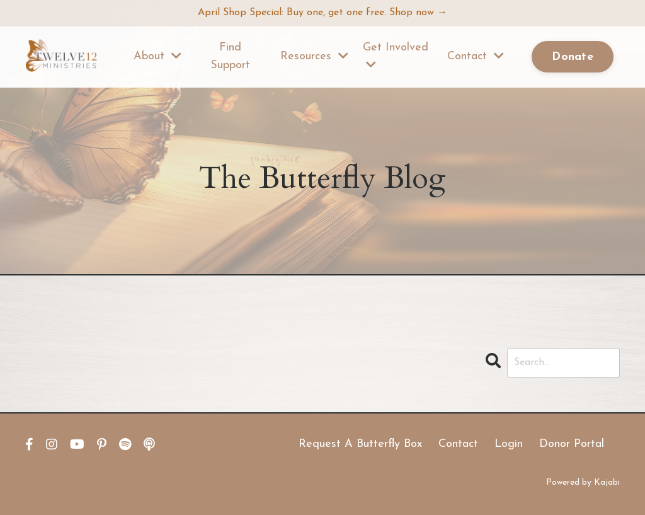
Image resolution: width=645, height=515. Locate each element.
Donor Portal (571, 444)
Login (508, 444)
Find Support (230, 57)
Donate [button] (572, 57)
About (157, 56)
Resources (314, 56)
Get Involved (395, 56)
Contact (475, 56)
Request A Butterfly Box (360, 444)
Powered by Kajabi (583, 482)
